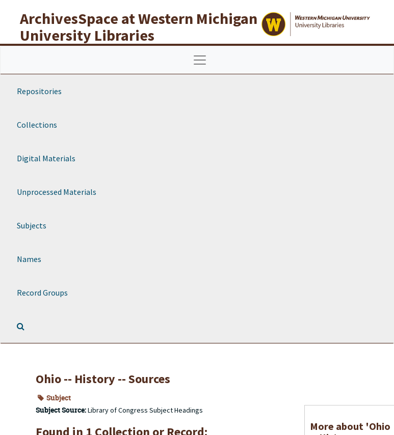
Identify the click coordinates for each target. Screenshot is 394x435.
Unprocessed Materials (56, 192)
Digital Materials (46, 158)
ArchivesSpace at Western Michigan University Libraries (138, 27)
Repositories (39, 91)
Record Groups (42, 292)
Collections (37, 125)
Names (29, 259)
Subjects (31, 225)
